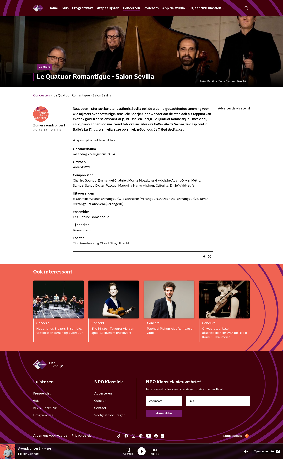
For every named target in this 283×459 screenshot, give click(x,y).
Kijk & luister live (45, 408)
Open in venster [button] (267, 451)
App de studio (173, 8)
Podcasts (151, 8)
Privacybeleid (81, 435)
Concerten (131, 8)
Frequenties (42, 393)
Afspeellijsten (108, 8)
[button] (128, 451)
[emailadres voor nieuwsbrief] (218, 401)
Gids (65, 8)
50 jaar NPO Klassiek (206, 8)
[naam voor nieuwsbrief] (164, 401)
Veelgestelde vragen (109, 415)
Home (53, 8)
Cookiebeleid (232, 436)
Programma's (82, 8)
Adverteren (103, 393)
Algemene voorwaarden (51, 435)
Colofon (100, 400)
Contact (100, 408)
